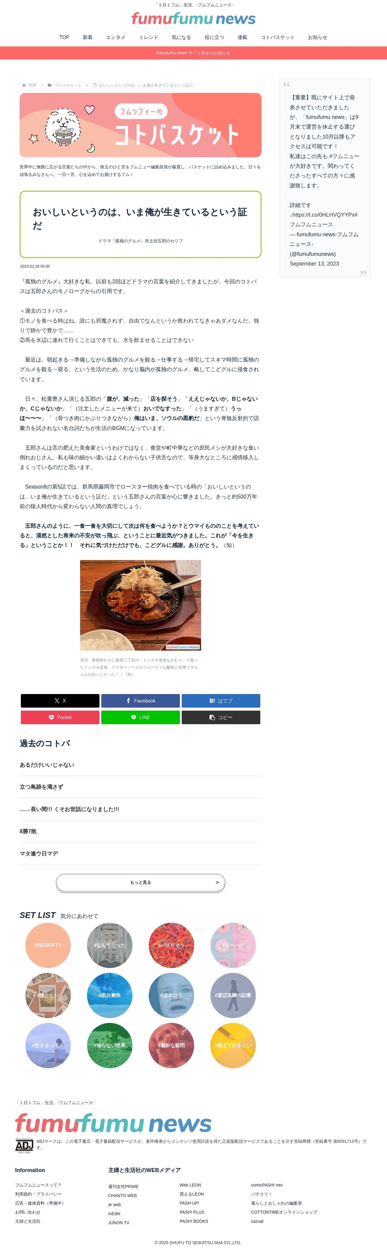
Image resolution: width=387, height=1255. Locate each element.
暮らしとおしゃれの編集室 (276, 1203)
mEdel (114, 1213)
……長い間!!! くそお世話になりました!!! (69, 809)
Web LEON (190, 1185)
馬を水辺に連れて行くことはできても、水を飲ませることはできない (109, 340)
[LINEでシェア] (140, 717)
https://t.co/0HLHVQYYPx (323, 215)
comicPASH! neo (267, 1185)
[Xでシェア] (60, 701)
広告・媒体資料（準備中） (40, 1203)
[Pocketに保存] (60, 717)
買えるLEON (192, 1194)
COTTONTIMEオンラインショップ (284, 1212)
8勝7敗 (28, 831)
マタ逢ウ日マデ (39, 854)
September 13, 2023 (314, 264)
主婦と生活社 (28, 1221)
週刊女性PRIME (123, 1186)
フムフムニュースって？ (38, 1185)
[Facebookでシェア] (140, 701)
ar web (114, 1204)
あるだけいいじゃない (47, 765)
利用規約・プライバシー (38, 1194)
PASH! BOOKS (194, 1221)
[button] (221, 717)
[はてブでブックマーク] (221, 701)
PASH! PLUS (192, 1212)
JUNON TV (118, 1222)
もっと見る (174, 882)
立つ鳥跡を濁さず (41, 787)
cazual (257, 1221)
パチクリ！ (261, 1194)
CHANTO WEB (122, 1195)
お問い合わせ (28, 1212)
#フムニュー (344, 156)
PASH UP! (189, 1203)
